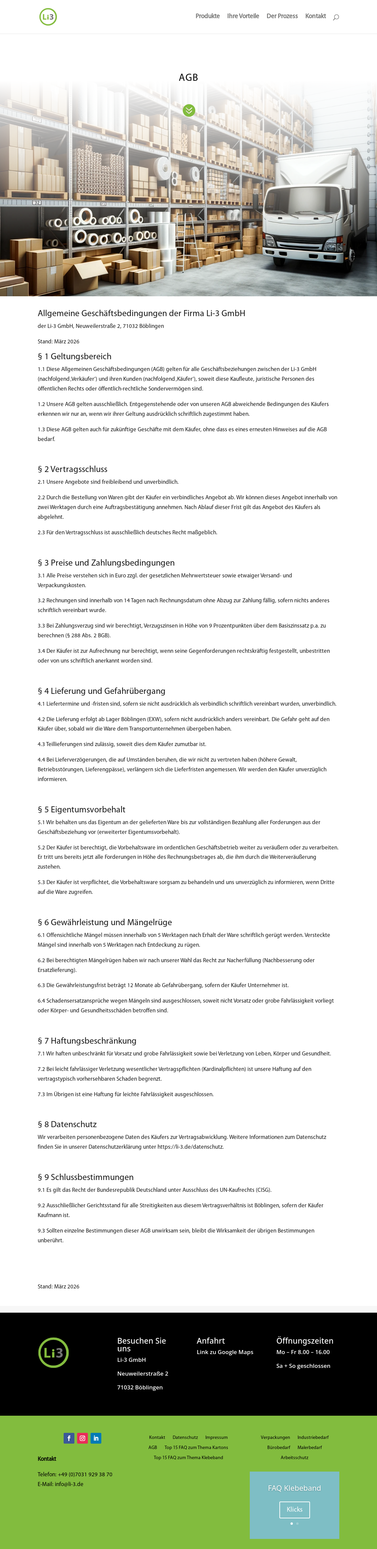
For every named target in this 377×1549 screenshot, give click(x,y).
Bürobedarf (278, 1447)
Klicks (295, 1510)
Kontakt (315, 17)
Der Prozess (282, 17)
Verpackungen (275, 1437)
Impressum (216, 1437)
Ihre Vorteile (243, 17)
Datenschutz (185, 1437)
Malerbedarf (310, 1447)
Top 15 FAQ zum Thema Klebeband (188, 1457)
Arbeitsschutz (294, 1457)
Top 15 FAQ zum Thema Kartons (196, 1447)
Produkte (208, 17)
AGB (152, 1447)
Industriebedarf (313, 1437)
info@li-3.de (69, 1484)
